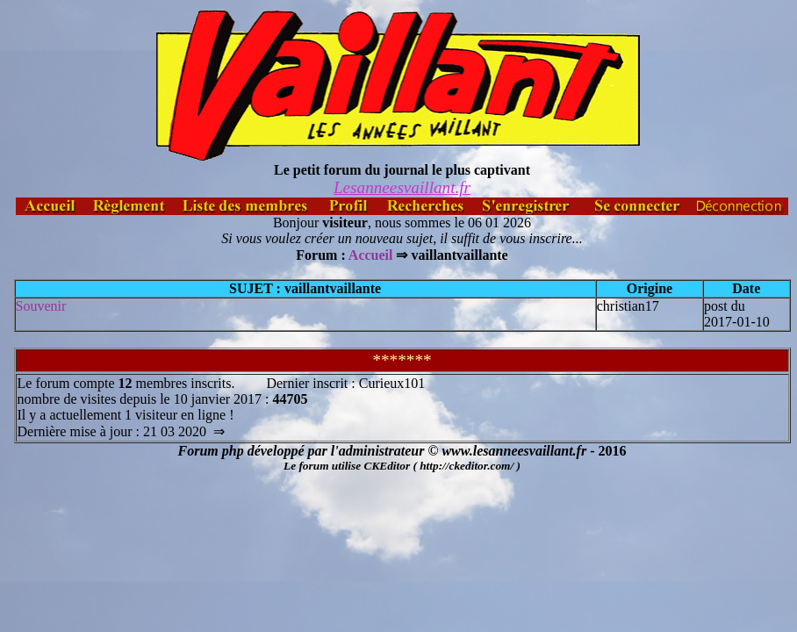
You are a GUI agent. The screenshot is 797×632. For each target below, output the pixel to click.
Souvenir (41, 305)
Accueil (370, 255)
